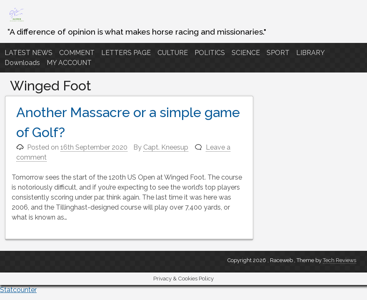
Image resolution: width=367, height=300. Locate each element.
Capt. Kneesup (165, 147)
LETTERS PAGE (126, 53)
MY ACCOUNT (69, 63)
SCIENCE (246, 53)
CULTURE (172, 53)
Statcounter (18, 290)
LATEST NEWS (28, 53)
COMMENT (77, 53)
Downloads (22, 63)
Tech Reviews (339, 260)
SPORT (278, 53)
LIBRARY (310, 53)
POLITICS (210, 53)
